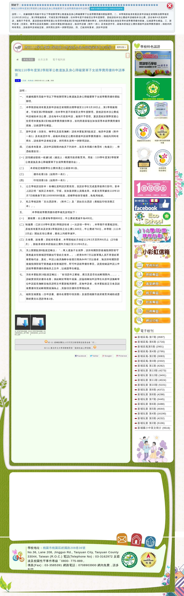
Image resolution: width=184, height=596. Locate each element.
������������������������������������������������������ (89, 5)
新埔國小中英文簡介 (150, 427)
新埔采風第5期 (146, 346)
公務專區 (152, 311)
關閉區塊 (170, 5)
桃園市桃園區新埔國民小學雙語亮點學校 (107, 9)
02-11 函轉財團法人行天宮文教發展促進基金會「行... (70, 341)
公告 (18, 80)
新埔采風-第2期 (147, 356)
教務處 (30, 80)
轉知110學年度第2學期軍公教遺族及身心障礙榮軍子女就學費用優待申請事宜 (50, 8)
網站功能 (152, 320)
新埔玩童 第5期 (147, 408)
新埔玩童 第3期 (147, 418)
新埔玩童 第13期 (148, 370)
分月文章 (43, 59)
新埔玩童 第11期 (148, 380)
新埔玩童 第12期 (148, 375)
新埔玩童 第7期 (147, 399)
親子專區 (152, 292)
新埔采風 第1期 (147, 365)
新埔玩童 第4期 (147, 413)
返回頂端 (150, 541)
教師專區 (152, 274)
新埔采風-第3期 (147, 360)
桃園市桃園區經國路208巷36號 (64, 547)
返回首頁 (136, 539)
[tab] (152, 265)
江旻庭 (23, 80)
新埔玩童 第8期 (147, 394)
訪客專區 (152, 302)
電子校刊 (147, 331)
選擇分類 (121, 47)
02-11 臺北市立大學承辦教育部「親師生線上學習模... (70, 347)
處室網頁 (152, 283)
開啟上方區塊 (127, 55)
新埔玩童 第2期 (147, 423)
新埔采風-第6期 (147, 341)
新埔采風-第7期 (147, 337)
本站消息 (28, 59)
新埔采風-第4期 (147, 351)
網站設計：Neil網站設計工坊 (18, 555)
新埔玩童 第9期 (147, 389)
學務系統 (152, 265)
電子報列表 (59, 59)
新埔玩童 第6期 (147, 404)
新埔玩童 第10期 (148, 384)
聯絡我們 (121, 538)
